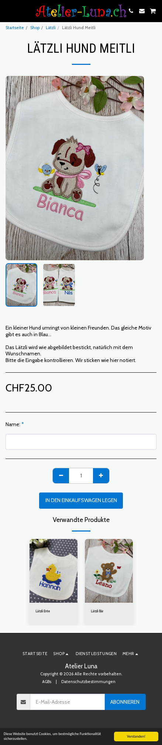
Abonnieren (124, 702)
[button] (8, 11)
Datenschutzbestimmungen (88, 681)
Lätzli (51, 27)
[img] (53, 571)
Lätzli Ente (42, 611)
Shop (34, 27)
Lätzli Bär (97, 611)
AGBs (46, 681)
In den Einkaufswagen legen (81, 500)
